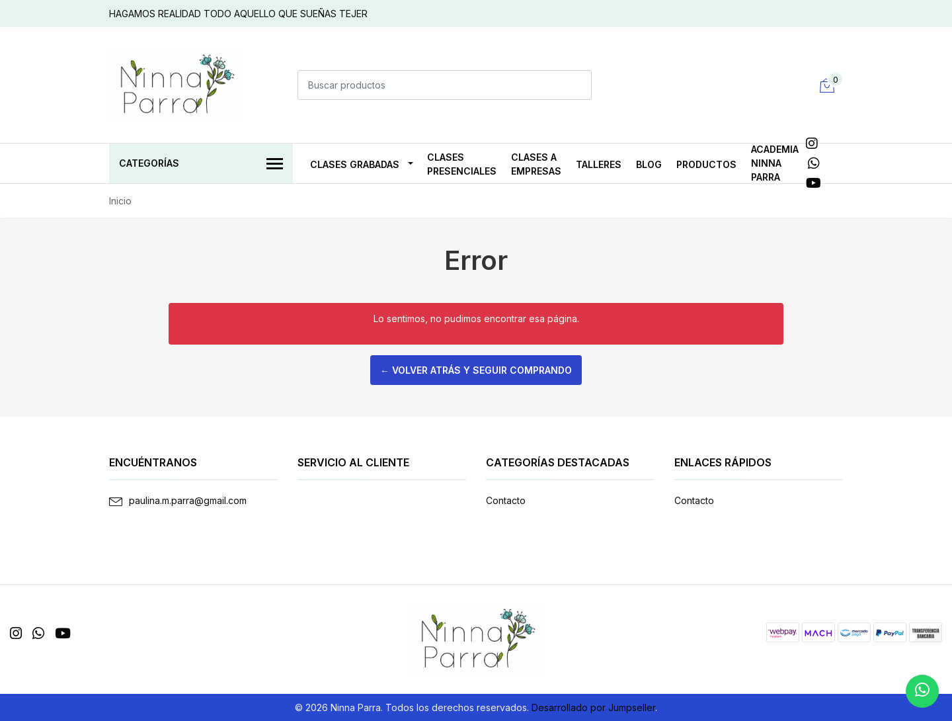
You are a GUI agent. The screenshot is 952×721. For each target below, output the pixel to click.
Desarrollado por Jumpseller (593, 707)
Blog (649, 164)
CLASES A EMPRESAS (536, 164)
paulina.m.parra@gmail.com (188, 500)
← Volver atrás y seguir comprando (476, 370)
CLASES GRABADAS (354, 164)
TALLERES (598, 164)
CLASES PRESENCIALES (461, 164)
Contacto (506, 500)
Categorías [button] (201, 164)
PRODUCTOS (706, 164)
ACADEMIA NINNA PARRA (775, 163)
